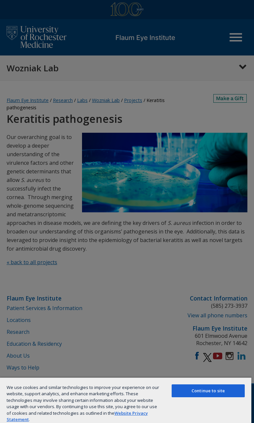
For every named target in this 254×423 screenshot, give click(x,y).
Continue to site (208, 391)
